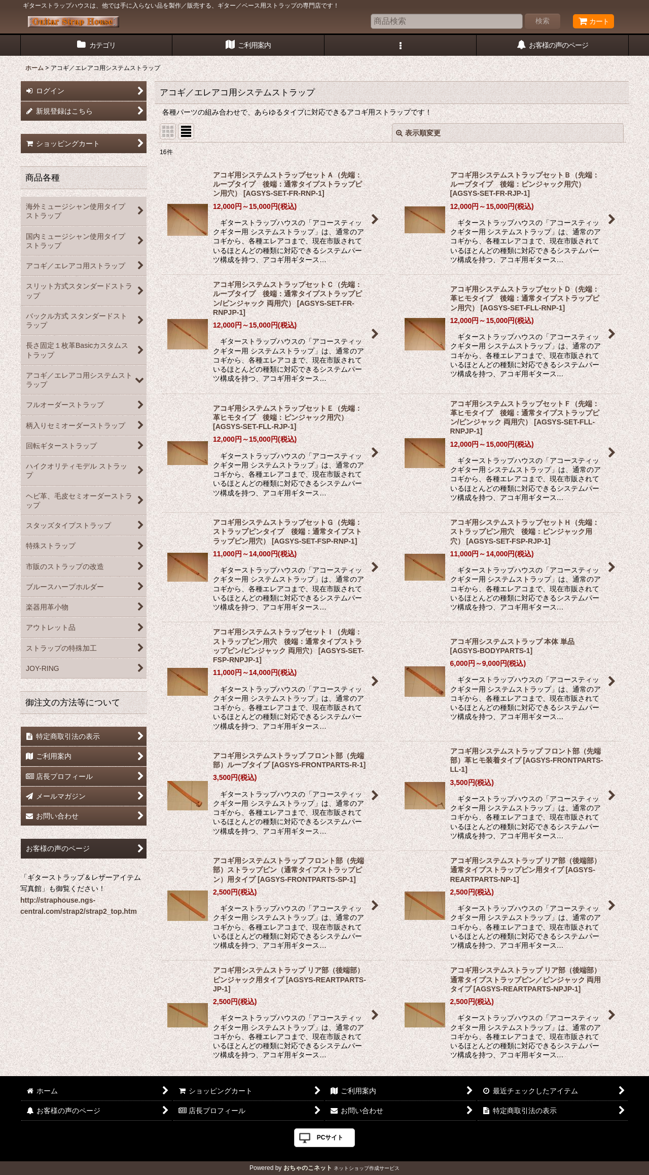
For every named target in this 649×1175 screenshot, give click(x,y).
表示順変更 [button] (418, 133)
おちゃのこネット (307, 1167)
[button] (400, 45)
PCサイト (330, 1137)
